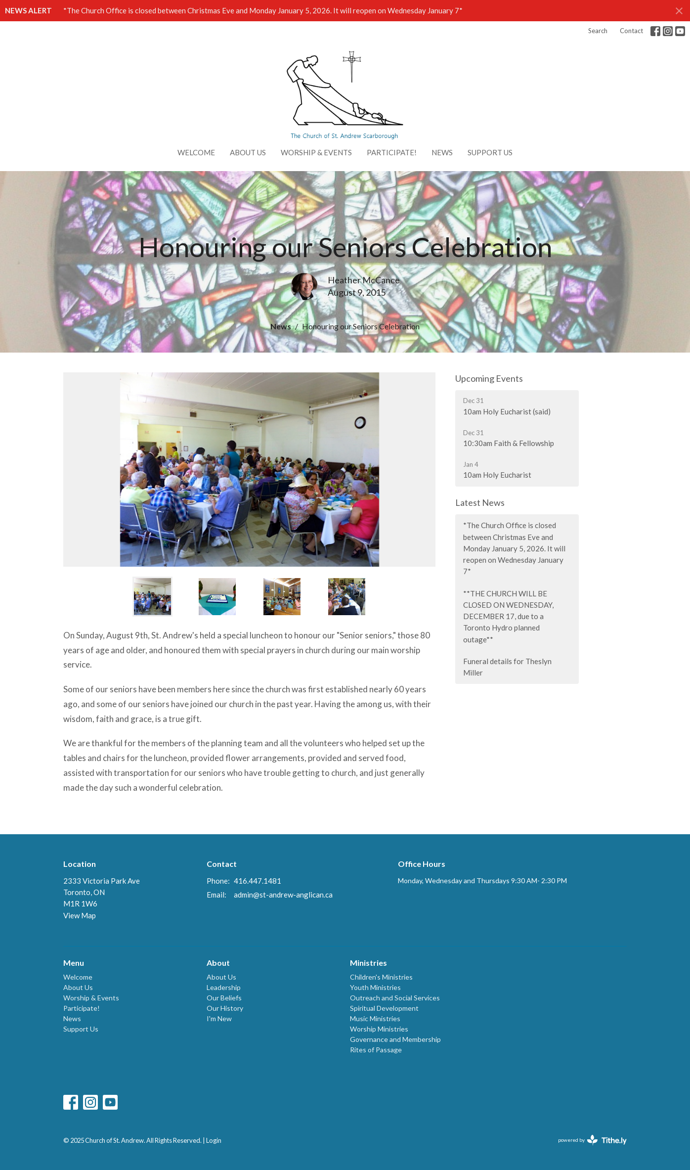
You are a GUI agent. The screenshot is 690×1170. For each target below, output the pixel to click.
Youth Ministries (375, 987)
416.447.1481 (257, 880)
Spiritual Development (384, 1008)
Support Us (490, 152)
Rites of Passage (376, 1049)
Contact (631, 31)
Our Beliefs (224, 997)
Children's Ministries (381, 977)
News (442, 152)
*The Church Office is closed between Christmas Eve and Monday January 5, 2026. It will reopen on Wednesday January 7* (263, 10)
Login (213, 1140)
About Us (248, 152)
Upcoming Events (489, 378)
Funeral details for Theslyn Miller (507, 667)
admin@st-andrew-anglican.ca (283, 894)
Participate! (392, 152)
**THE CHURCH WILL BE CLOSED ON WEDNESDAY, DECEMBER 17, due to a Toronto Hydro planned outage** (508, 616)
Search (597, 31)
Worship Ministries (379, 1029)
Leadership (224, 987)
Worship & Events (316, 152)
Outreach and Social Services (395, 997)
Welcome (196, 152)
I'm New (219, 1018)
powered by (592, 1140)
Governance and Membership (395, 1039)
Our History (225, 1008)
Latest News (480, 502)
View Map (79, 915)
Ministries (368, 962)
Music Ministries (375, 1018)
